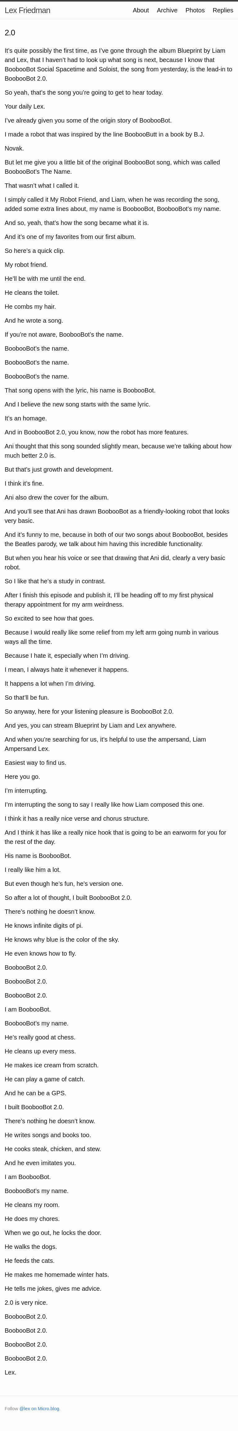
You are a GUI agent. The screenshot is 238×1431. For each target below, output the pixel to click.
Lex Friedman (27, 10)
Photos (195, 10)
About (141, 10)
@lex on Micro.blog (40, 1408)
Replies (223, 10)
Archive (167, 10)
